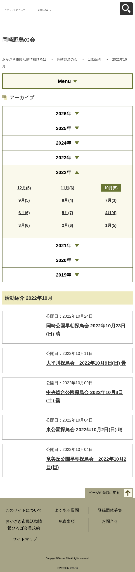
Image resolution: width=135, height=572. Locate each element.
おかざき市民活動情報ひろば (24, 59)
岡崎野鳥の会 (67, 59)
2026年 (63, 113)
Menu (64, 81)
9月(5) (24, 200)
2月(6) (67, 225)
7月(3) (110, 200)
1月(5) (110, 225)
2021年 (63, 245)
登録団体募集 (110, 510)
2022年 (63, 172)
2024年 (63, 142)
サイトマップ (25, 539)
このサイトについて (15, 10)
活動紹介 (95, 59)
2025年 (63, 128)
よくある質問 (66, 510)
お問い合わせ (45, 10)
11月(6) (67, 188)
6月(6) (24, 213)
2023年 (63, 157)
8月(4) (67, 200)
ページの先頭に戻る (104, 493)
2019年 (63, 274)
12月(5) (24, 188)
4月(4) (110, 213)
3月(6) (24, 225)
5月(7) (67, 213)
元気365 (74, 568)
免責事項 (67, 521)
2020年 (63, 260)
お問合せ (110, 521)
